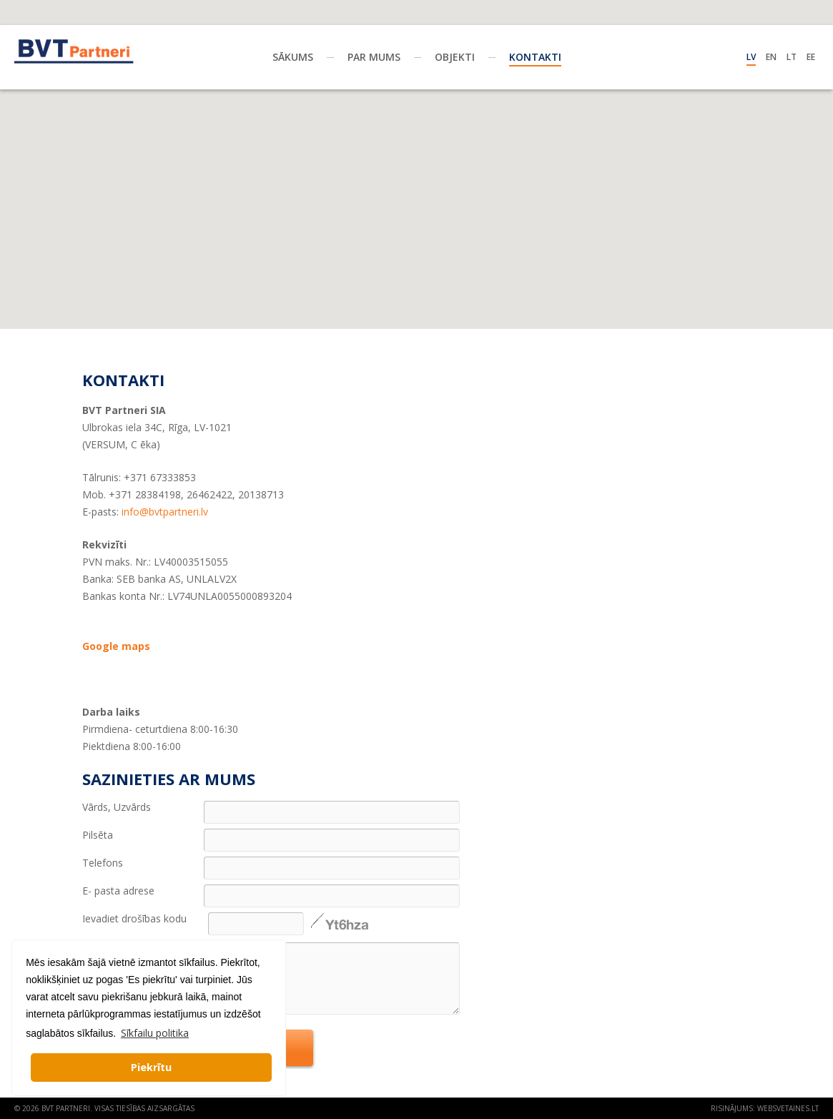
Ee (811, 57)
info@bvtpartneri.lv (165, 511)
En (771, 57)
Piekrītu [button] (151, 1067)
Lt (792, 57)
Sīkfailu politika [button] (155, 1033)
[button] (416, 141)
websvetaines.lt (788, 1108)
